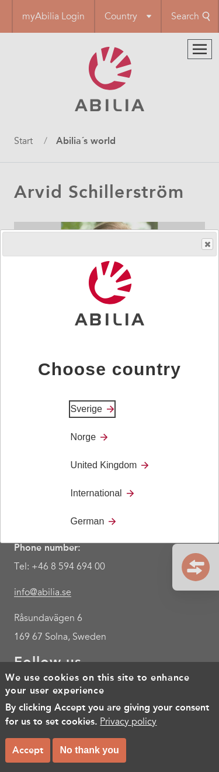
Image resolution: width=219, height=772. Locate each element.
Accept (27, 750)
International (96, 493)
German (88, 521)
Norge (83, 437)
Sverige (86, 409)
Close (206, 244)
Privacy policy (128, 721)
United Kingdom (104, 465)
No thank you (89, 750)
